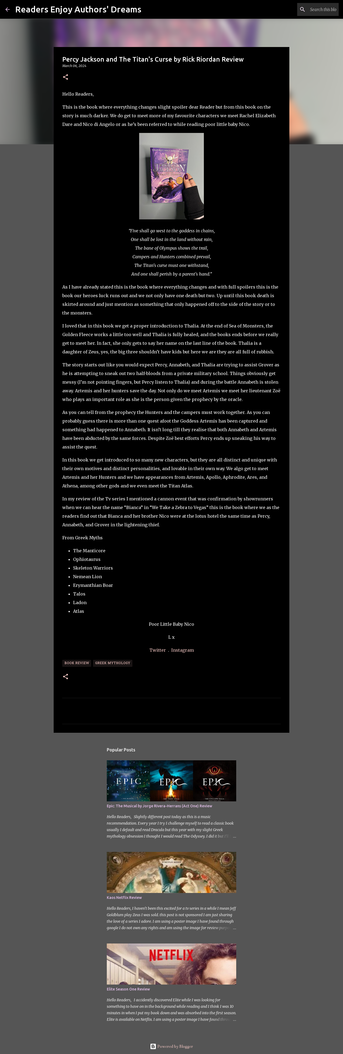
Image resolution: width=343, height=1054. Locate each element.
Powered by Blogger (171, 1046)
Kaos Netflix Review (124, 897)
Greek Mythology (112, 663)
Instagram (182, 650)
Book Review (76, 663)
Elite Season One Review (128, 989)
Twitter (158, 650)
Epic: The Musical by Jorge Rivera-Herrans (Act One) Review (159, 806)
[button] (65, 77)
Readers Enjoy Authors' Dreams (78, 9)
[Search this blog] (310, 9)
